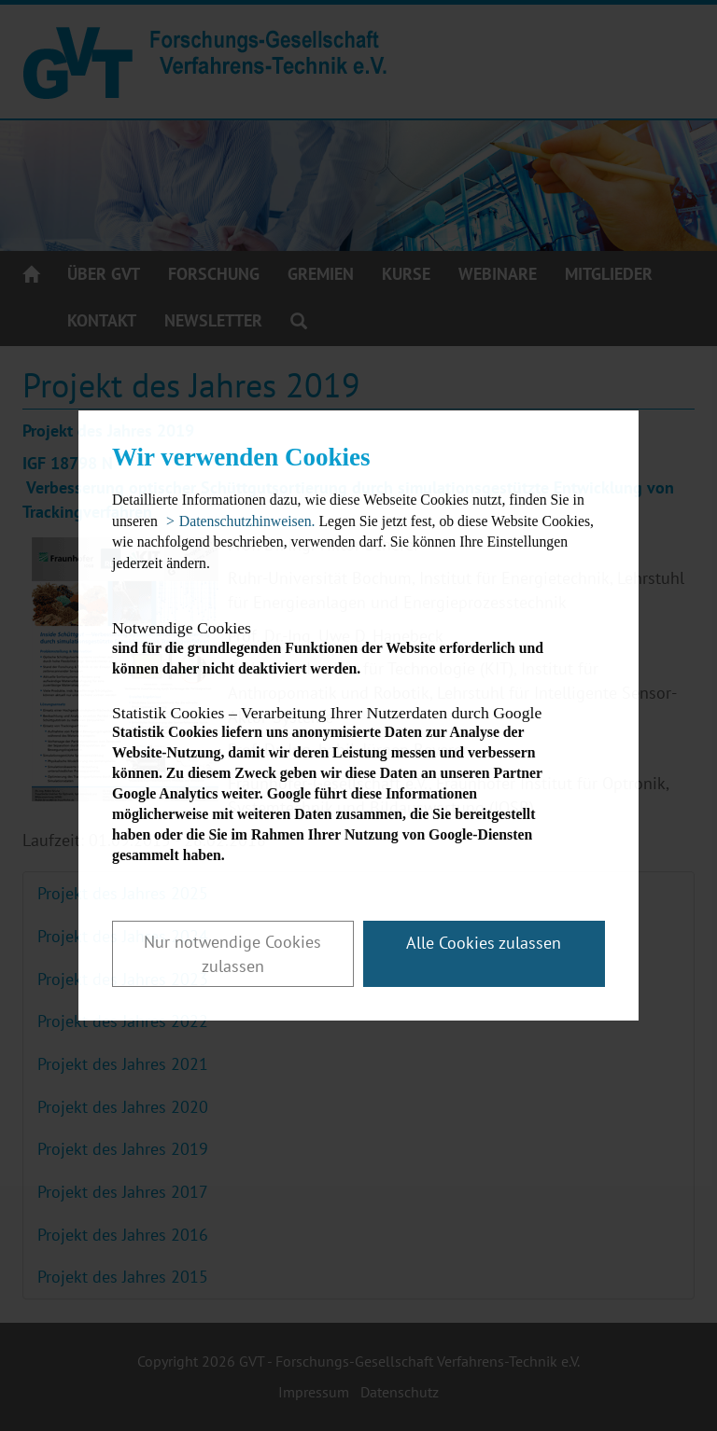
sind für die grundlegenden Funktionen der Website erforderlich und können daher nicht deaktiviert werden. (342, 647)
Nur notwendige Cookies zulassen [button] (232, 954)
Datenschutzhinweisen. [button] (247, 521)
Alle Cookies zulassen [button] (483, 942)
